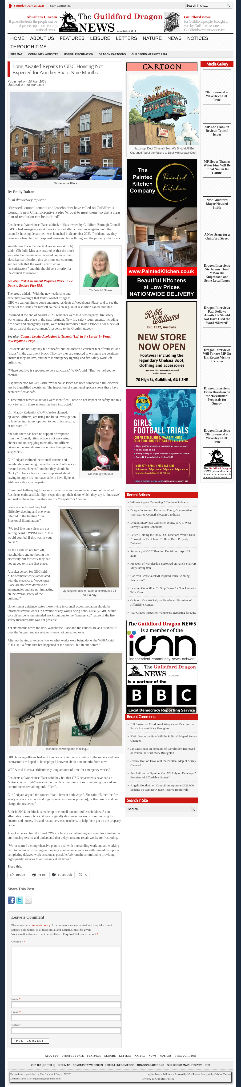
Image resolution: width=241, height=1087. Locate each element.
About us (42, 38)
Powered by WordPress (187, 1074)
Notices (197, 38)
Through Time (28, 46)
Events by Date (73, 1055)
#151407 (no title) (43, 1065)
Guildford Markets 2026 (149, 54)
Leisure (100, 38)
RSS (207, 1065)
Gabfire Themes (222, 1074)
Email (16, 1012)
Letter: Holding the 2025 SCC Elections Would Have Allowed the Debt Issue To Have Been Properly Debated (162, 539)
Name (15, 999)
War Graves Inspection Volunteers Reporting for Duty (163, 612)
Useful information (78, 54)
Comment (18, 941)
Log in (150, 1074)
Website (16, 1025)
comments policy (39, 925)
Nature (152, 38)
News (174, 38)
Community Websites (43, 54)
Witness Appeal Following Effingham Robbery (159, 502)
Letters (126, 38)
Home (17, 38)
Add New (167, 1074)
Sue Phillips (137, 773)
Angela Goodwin (140, 785)
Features (72, 38)
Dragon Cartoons (112, 54)
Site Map (16, 54)
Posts (157, 1074)
